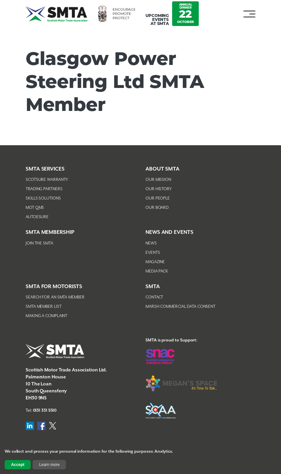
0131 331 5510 (45, 410)
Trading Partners (44, 189)
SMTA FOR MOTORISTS (54, 286)
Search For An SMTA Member (55, 297)
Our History (158, 189)
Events (152, 252)
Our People (157, 198)
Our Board (157, 207)
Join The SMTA (39, 243)
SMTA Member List (43, 306)
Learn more (49, 464)
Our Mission (158, 179)
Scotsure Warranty (47, 179)
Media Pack (156, 271)
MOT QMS (35, 207)
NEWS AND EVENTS (169, 232)
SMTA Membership (50, 232)
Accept (17, 464)
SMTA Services (45, 169)
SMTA (152, 286)
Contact (154, 297)
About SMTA (162, 169)
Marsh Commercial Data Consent (180, 306)
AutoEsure (37, 217)
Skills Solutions (43, 198)
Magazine (155, 261)
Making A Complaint (46, 315)
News (151, 243)
